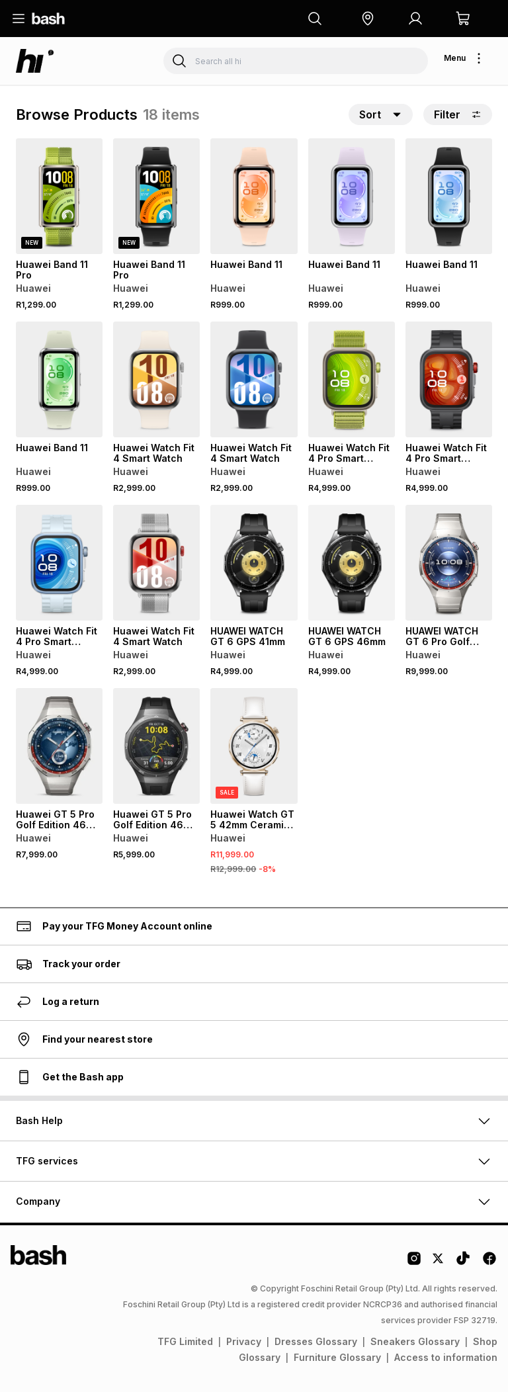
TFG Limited (185, 1341)
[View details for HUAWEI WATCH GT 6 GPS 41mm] (253, 563)
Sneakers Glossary (415, 1341)
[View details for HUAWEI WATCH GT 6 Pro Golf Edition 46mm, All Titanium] (448, 563)
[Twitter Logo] (438, 1263)
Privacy (243, 1341)
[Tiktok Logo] (463, 1263)
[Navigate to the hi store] (35, 61)
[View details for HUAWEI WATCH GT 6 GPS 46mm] (351, 563)
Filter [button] (458, 114)
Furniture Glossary (337, 1357)
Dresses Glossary (316, 1341)
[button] (368, 18)
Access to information (445, 1357)
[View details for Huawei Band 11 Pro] (59, 196)
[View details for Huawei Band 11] (253, 196)
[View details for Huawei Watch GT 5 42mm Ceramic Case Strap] (253, 746)
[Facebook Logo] (489, 1263)
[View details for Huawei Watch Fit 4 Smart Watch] (156, 379)
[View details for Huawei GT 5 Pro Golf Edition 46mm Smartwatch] (59, 746)
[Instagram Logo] (414, 1263)
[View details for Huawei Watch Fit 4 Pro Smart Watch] (351, 379)
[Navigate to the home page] (48, 18)
